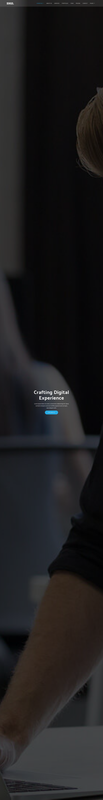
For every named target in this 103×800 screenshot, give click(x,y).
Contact (85, 3)
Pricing (78, 3)
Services (56, 3)
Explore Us (51, 416)
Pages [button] (92, 3)
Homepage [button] (40, 3)
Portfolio (65, 3)
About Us (49, 3)
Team (72, 3)
